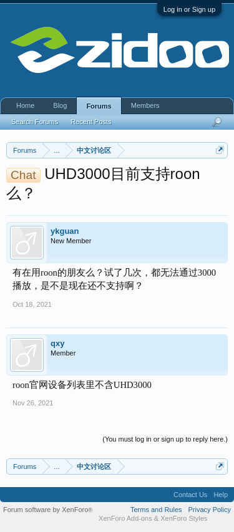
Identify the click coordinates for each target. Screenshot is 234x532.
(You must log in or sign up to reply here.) (165, 439)
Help (220, 494)
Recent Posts (91, 121)
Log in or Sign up (189, 9)
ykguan (65, 231)
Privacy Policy (209, 509)
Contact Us (190, 494)
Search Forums (34, 121)
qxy (57, 343)
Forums (98, 106)
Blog (60, 105)
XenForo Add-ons (125, 518)
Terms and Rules (156, 509)
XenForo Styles (183, 518)
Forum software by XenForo (47, 509)
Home (25, 105)
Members (145, 105)
